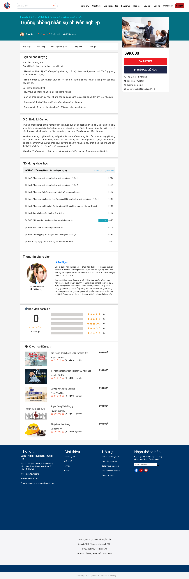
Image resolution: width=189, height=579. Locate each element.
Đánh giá (92, 47)
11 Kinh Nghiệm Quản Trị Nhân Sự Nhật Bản (71, 371)
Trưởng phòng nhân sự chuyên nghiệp (66, 17)
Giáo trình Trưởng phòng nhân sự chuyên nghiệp (46, 170)
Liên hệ (157, 6)
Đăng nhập (168, 6)
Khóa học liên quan (59, 47)
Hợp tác (136, 6)
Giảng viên (78, 47)
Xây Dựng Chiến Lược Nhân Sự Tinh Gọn (69, 353)
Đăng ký (179, 6)
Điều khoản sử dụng (108, 576)
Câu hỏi (147, 6)
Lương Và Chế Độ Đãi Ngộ (63, 388)
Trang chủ (84, 6)
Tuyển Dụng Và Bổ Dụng (62, 406)
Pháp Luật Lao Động (60, 424)
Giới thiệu (96, 6)
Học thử (103, 220)
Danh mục (125, 6)
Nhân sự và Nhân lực (40, 17)
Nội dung (41, 47)
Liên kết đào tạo (111, 6)
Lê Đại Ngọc (61, 262)
